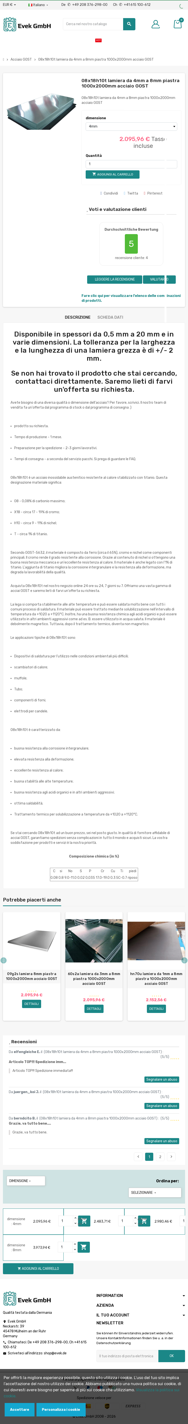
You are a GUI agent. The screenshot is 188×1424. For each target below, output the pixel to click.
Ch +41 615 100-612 (132, 5)
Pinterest (153, 193)
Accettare (19, 1410)
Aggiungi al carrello (83, 1247)
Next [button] (184, 960)
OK (172, 1356)
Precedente (138, 1156)
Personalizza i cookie (61, 1410)
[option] (31, 966)
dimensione (96, 118)
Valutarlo (159, 279)
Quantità (94, 156)
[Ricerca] (99, 24)
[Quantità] (131, 164)
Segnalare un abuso (161, 1079)
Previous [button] (3, 960)
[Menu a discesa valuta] (9, 4)
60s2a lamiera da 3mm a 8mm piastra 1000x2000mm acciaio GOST (94, 979)
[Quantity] (65, 1221)
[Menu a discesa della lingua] (38, 5)
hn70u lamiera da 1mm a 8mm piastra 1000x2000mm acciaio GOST (156, 979)
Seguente (171, 1156)
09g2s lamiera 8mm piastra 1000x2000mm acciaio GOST (32, 976)
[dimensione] (131, 126)
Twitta (131, 193)
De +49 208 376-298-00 (84, 5)
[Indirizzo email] (127, 1356)
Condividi (109, 193)
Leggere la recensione (114, 279)
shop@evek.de (55, 1353)
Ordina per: (167, 1181)
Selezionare (144, 1193)
